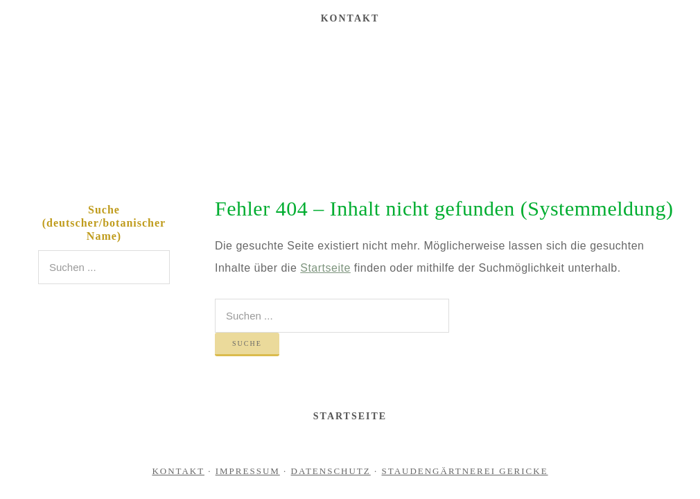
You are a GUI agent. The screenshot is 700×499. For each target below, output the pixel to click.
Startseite (325, 268)
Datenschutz (331, 471)
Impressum (248, 471)
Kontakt (178, 471)
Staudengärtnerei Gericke (350, 106)
